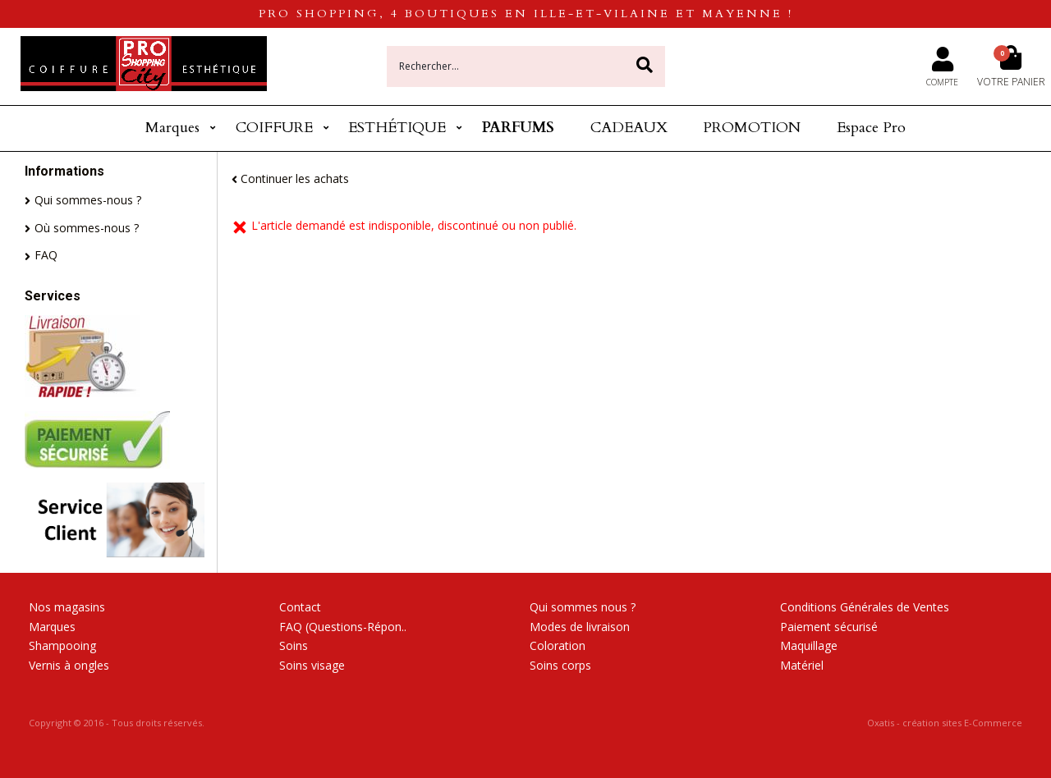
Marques (172, 127)
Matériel (802, 665)
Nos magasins (67, 607)
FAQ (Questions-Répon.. (342, 626)
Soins (293, 645)
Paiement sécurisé (829, 626)
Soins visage (312, 665)
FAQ (45, 255)
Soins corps (560, 665)
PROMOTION (752, 127)
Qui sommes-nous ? (87, 200)
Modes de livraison (580, 626)
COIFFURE (274, 127)
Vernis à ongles (69, 665)
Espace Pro (871, 127)
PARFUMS (518, 127)
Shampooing (62, 645)
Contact (300, 607)
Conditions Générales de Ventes (864, 607)
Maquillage (809, 645)
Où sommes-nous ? (86, 228)
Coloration (557, 645)
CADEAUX (629, 127)
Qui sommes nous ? (583, 607)
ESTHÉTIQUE (397, 127)
